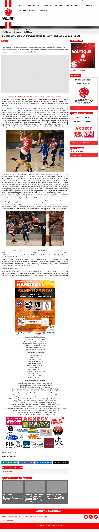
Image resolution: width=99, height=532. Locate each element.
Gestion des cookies (7, 520)
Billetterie (44, 10)
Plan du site (18, 516)
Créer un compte (94, 1)
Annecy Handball (79, 70)
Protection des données (29, 516)
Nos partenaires (73, 5)
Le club (58, 5)
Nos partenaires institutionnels (80, 142)
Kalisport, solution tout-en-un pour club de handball (53, 527)
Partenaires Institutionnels (81, 113)
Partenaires (75, 75)
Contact (11, 516)
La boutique (88, 5)
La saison (47, 5)
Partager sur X (60, 462)
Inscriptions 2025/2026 (27, 10)
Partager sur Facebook (27, 462)
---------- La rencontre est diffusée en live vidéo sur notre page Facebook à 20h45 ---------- (35, 96)
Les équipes (33, 5)
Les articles (4, 516)
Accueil (21, 5)
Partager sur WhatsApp (10, 462)
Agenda (4, 41)
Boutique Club (76, 41)
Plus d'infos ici (76, 108)
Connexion (85, 1)
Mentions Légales (42, 516)
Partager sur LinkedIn (44, 462)
